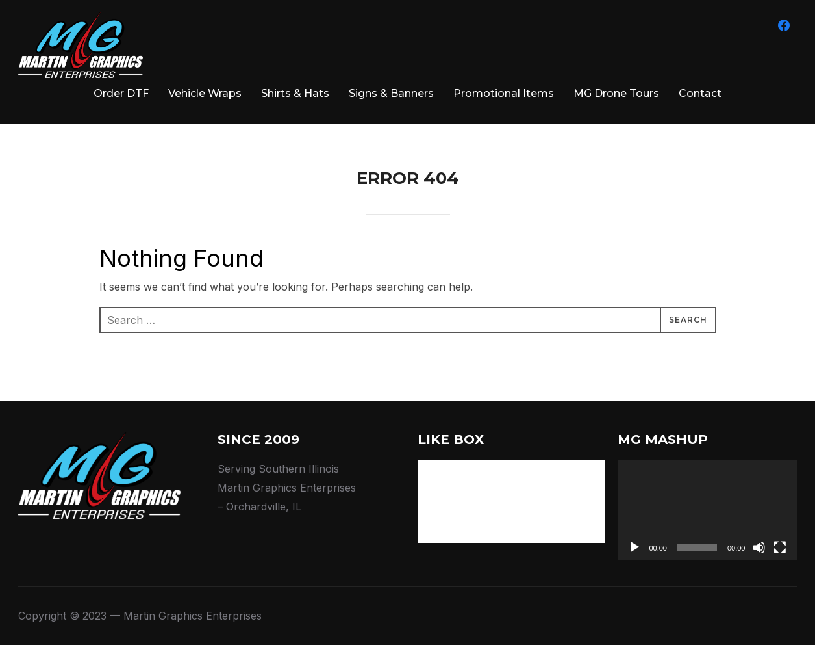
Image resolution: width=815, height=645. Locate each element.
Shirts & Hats (295, 93)
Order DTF (121, 93)
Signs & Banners (391, 93)
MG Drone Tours (616, 93)
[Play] (634, 547)
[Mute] (759, 547)
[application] (707, 510)
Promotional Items (503, 93)
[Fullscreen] (779, 547)
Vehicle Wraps (205, 93)
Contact (700, 93)
